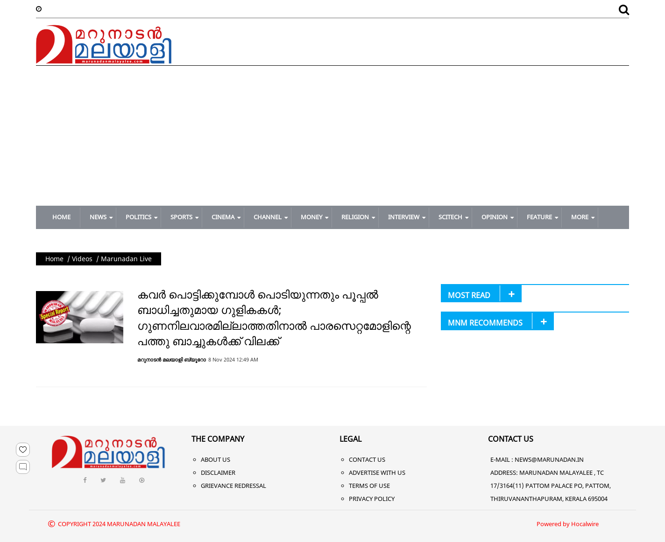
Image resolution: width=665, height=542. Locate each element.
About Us (215, 459)
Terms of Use (369, 485)
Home (54, 258)
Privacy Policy (372, 498)
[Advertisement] (332, 135)
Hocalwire (585, 524)
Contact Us (367, 459)
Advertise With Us (377, 472)
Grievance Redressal (233, 485)
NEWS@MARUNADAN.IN (549, 459)
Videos (82, 258)
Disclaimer (218, 472)
